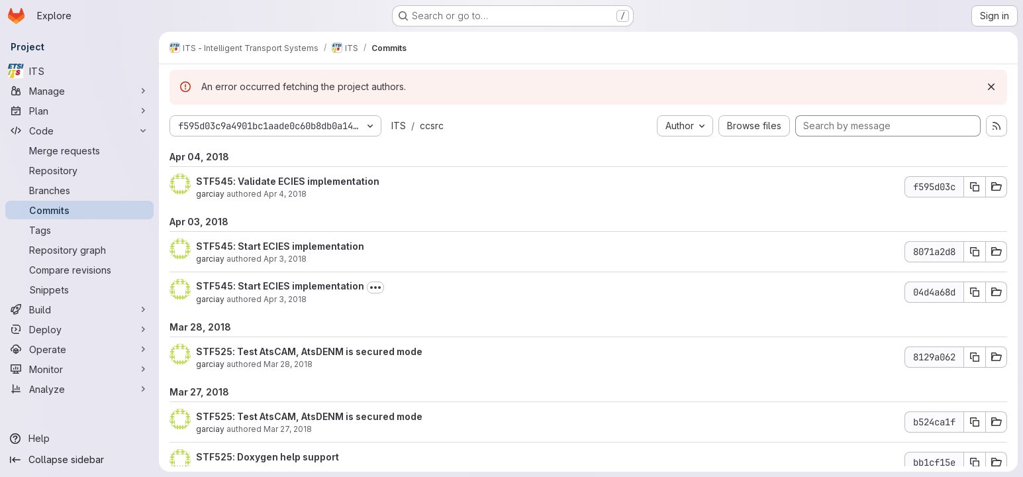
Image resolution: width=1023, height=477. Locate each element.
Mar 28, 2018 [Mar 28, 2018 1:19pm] (288, 364)
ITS (398, 125)
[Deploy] (79, 329)
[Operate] (79, 349)
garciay (210, 194)
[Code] (79, 130)
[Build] (79, 309)
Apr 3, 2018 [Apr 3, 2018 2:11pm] (285, 259)
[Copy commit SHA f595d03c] (974, 186)
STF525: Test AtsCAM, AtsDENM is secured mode (309, 351)
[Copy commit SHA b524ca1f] (974, 422)
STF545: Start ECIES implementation (280, 246)
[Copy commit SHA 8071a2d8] (974, 251)
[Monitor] (79, 369)
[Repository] (79, 170)
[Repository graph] (79, 249)
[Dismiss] (991, 87)
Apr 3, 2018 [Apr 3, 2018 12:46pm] (285, 299)
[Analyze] (79, 389)
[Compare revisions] (79, 269)
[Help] (79, 438)
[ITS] (79, 71)
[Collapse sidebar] (79, 459)
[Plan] (79, 110)
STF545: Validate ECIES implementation (287, 181)
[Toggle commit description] (375, 287)
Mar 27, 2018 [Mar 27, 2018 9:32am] (288, 429)
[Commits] (79, 210)
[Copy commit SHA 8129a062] (974, 357)
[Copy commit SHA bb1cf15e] (974, 462)
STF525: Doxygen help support (267, 456)
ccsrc (432, 125)
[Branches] (79, 190)
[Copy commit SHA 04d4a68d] (974, 292)
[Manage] (79, 90)
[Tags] (79, 230)
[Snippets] (79, 289)
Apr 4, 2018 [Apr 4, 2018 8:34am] (285, 194)
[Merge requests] (79, 150)
